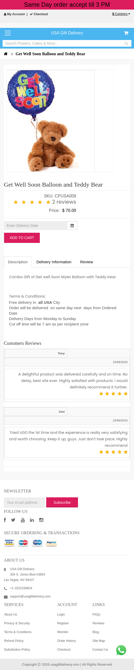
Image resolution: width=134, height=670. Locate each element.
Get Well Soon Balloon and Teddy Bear (50, 54)
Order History (66, 641)
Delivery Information (53, 262)
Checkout (39, 14)
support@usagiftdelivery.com (30, 596)
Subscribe (62, 502)
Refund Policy (13, 641)
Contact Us (100, 649)
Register (63, 623)
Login (61, 614)
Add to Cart (22, 238)
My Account (14, 14)
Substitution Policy (17, 649)
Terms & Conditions (17, 632)
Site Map (98, 641)
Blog (95, 632)
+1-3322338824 (21, 588)
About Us (10, 614)
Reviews (98, 623)
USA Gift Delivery (67, 33)
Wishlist (62, 632)
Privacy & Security (17, 623)
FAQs (96, 614)
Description (18, 262)
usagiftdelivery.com (64, 664)
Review (86, 262)
